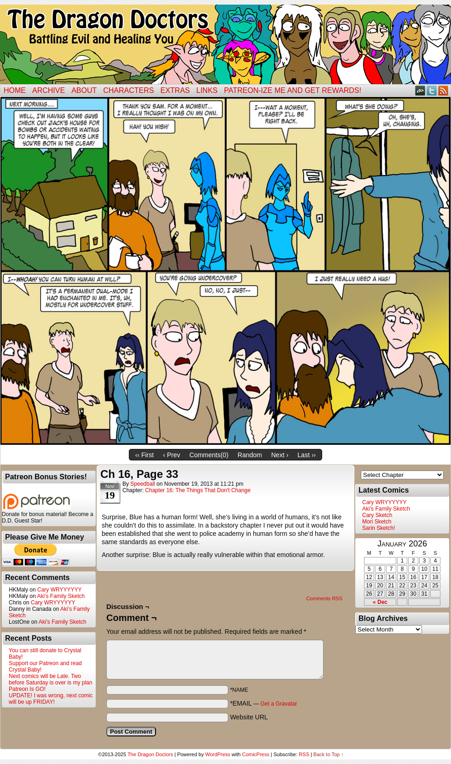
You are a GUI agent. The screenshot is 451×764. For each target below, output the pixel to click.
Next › (279, 455)
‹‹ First (144, 455)
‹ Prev (171, 455)
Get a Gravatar (278, 704)
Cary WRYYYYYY (59, 589)
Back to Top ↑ (328, 754)
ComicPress (255, 754)
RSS (443, 90)
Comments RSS (324, 598)
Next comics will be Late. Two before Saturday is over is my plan (50, 679)
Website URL (249, 717)
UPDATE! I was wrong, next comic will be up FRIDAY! (51, 698)
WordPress (217, 754)
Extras (175, 90)
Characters (128, 90)
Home (15, 90)
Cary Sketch (377, 515)
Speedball (142, 484)
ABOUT (84, 90)
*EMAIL (263, 703)
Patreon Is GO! (27, 689)
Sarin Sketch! (378, 528)
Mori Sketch (376, 521)
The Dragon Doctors (150, 754)
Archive (48, 90)
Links (207, 90)
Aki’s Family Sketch (61, 596)
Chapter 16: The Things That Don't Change (197, 490)
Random (249, 455)
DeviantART (420, 90)
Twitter (432, 90)
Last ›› (307, 455)
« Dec (380, 602)
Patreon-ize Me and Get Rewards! (292, 90)
